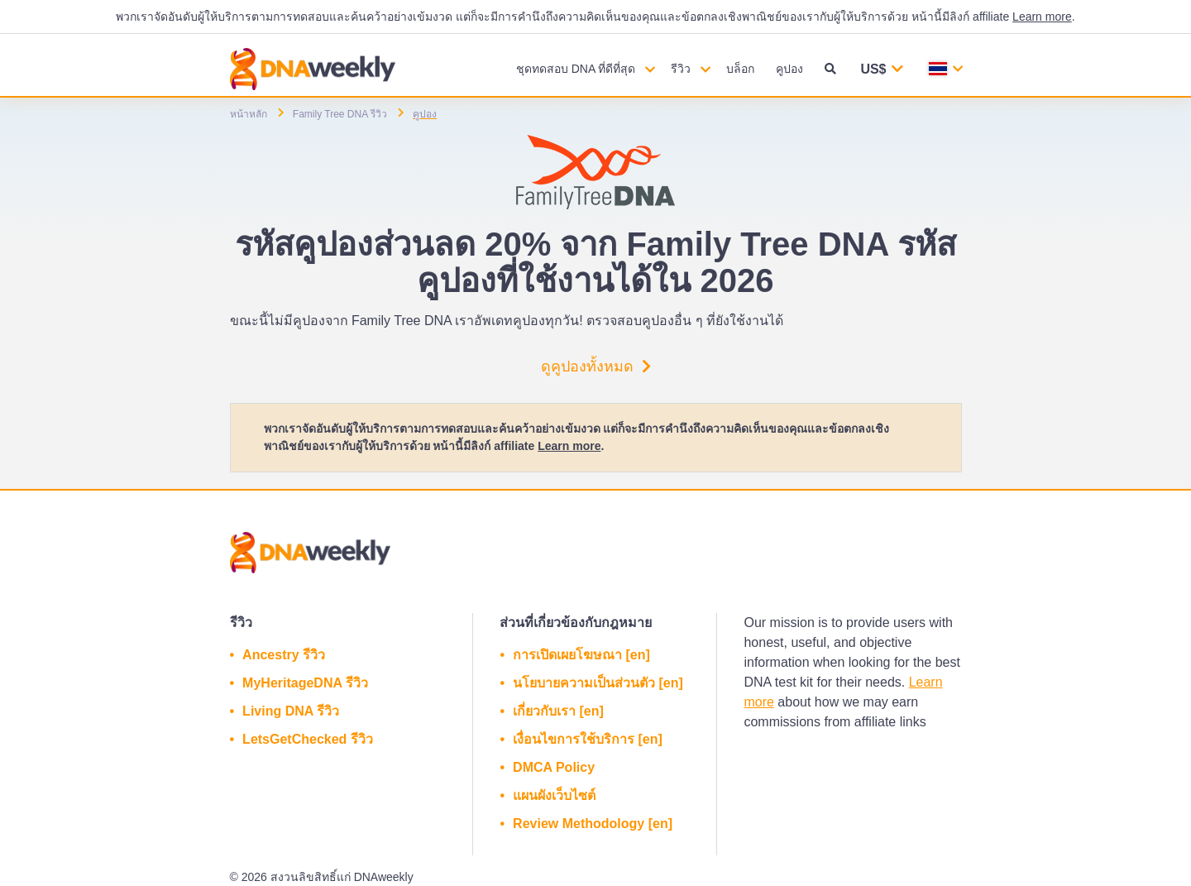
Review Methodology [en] (592, 824)
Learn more (1042, 16)
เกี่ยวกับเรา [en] (558, 711)
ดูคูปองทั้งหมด (596, 366)
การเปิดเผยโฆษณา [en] (581, 655)
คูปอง (789, 68)
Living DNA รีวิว (290, 711)
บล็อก (740, 68)
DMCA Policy (554, 767)
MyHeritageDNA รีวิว (305, 683)
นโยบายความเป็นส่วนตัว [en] (598, 683)
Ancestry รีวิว (283, 655)
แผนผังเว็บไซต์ (554, 795)
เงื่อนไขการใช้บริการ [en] (587, 739)
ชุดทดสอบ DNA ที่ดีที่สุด (576, 68)
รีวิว (681, 68)
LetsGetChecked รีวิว (307, 739)
